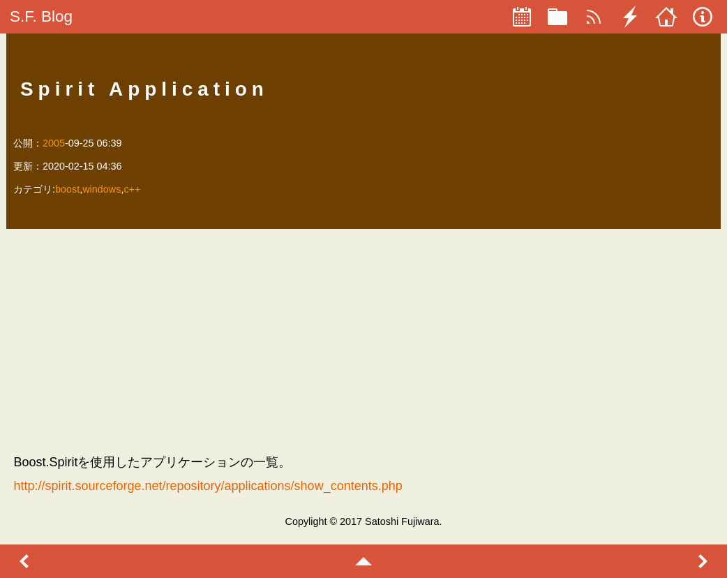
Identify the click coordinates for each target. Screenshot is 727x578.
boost (67, 189)
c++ (131, 189)
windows (101, 189)
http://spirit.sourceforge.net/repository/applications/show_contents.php (207, 486)
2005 (54, 143)
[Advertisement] (363, 340)
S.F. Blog (41, 16)
